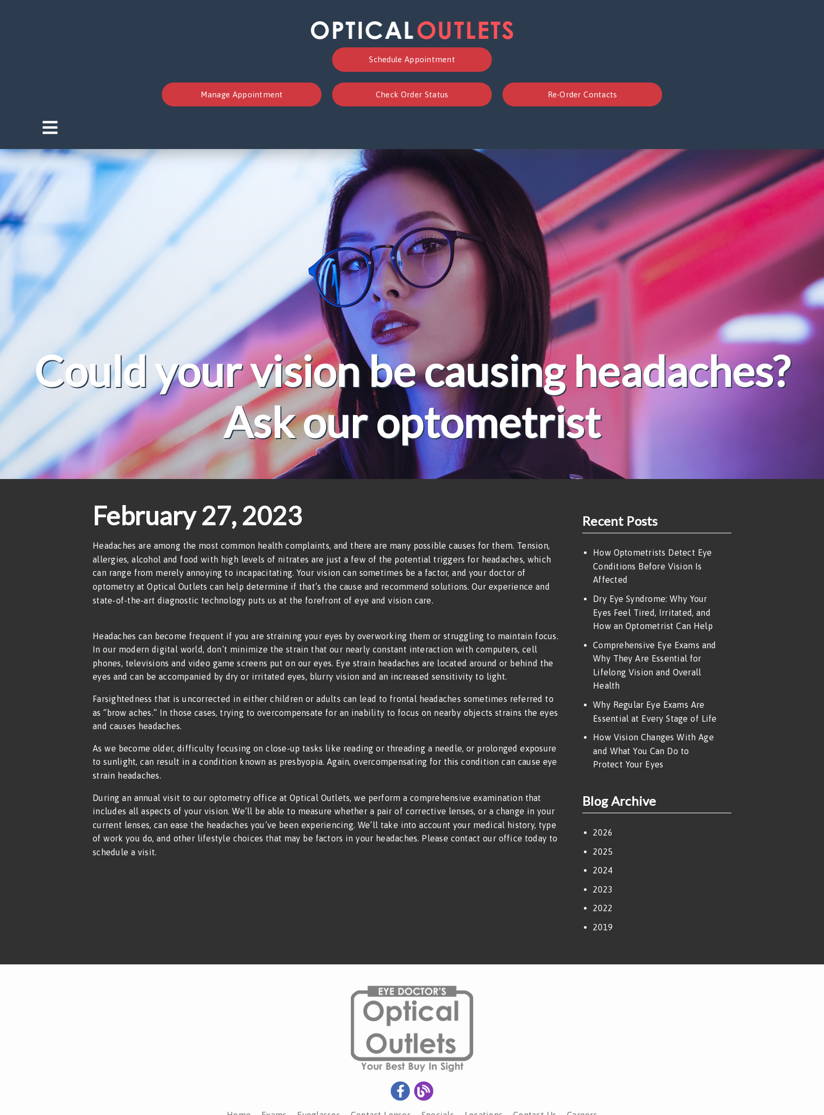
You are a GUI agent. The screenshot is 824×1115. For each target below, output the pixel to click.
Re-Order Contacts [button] (582, 94)
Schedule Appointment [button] (412, 59)
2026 (603, 832)
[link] (412, 36)
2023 (603, 889)
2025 (603, 851)
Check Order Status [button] (412, 94)
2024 (603, 870)
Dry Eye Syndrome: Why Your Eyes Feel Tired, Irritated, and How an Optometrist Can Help (653, 612)
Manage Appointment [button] (242, 94)
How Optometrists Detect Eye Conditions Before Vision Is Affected (652, 566)
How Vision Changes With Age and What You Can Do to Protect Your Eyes (653, 750)
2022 (603, 908)
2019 (603, 927)
